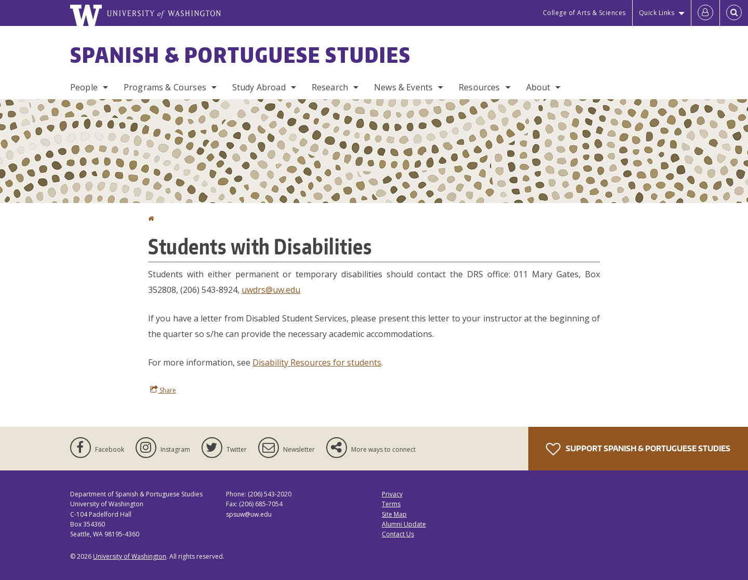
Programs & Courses (165, 87)
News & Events (403, 87)
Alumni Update (404, 524)
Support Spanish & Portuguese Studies (638, 449)
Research (330, 87)
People (84, 87)
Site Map (394, 514)
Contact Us (398, 534)
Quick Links (657, 12)
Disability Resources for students (316, 362)
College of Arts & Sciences (584, 12)
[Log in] (705, 13)
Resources (479, 87)
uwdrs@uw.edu (271, 289)
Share (163, 390)
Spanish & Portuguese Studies (240, 55)
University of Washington (129, 556)
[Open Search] (734, 13)
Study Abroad (259, 87)
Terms (391, 504)
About (538, 87)
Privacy (392, 494)
